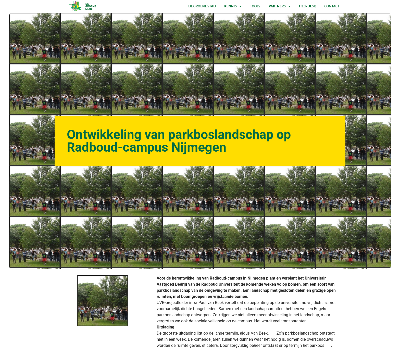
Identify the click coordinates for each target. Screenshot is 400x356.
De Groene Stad (202, 6)
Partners (280, 6)
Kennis (233, 6)
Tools (255, 6)
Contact (331, 6)
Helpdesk (307, 6)
